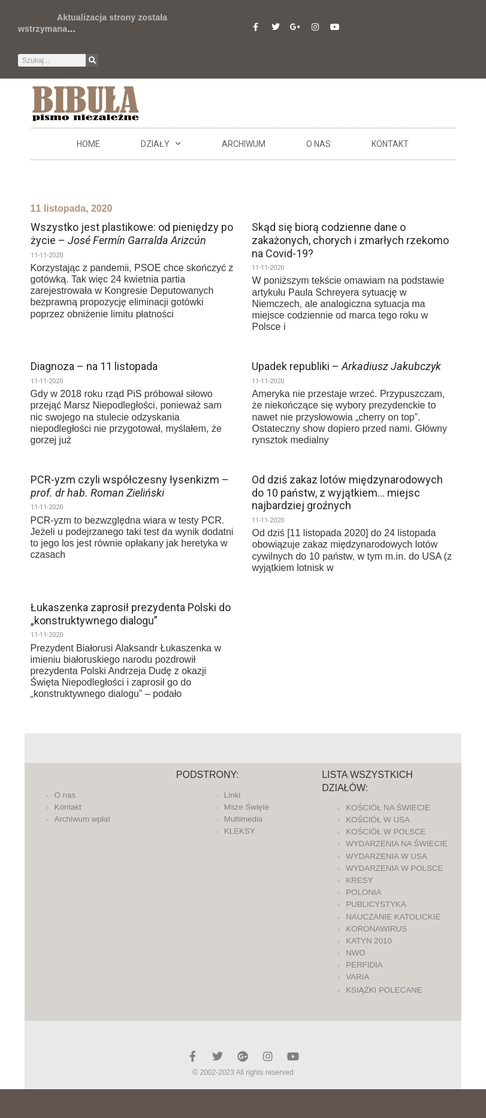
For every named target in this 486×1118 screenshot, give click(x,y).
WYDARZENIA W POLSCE (394, 868)
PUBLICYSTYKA (376, 904)
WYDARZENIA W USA (386, 856)
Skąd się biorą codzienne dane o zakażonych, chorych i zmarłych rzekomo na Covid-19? (350, 240)
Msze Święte (247, 807)
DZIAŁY (161, 144)
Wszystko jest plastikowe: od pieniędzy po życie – (132, 234)
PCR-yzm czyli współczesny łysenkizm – (130, 486)
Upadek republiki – (346, 366)
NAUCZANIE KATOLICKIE (393, 916)
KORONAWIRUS (376, 928)
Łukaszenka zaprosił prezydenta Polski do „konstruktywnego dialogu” (131, 614)
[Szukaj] (92, 60)
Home (88, 144)
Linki (232, 795)
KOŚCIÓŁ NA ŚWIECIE (388, 807)
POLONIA (363, 892)
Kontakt (390, 144)
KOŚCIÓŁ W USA (378, 819)
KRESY (359, 880)
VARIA (357, 976)
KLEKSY (239, 831)
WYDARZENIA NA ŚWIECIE (397, 843)
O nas (318, 144)
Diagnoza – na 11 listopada (94, 366)
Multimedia (243, 819)
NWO (356, 952)
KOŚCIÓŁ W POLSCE (385, 831)
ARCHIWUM (243, 144)
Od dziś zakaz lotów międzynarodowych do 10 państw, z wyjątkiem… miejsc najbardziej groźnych (347, 492)
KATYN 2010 (369, 940)
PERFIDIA (364, 964)
